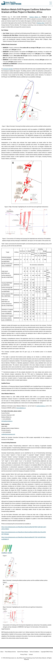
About (1, 651)
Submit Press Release (22, 651)
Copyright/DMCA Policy (47, 651)
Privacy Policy (23, 654)
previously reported (8, 69)
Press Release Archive (10, 651)
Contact (31, 654)
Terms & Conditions (34, 651)
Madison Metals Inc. (35, 17)
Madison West (40, 23)
